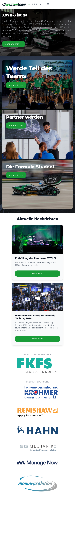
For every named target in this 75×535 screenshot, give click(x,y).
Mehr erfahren (14, 44)
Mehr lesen (37, 273)
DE (29, 4)
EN (35, 4)
